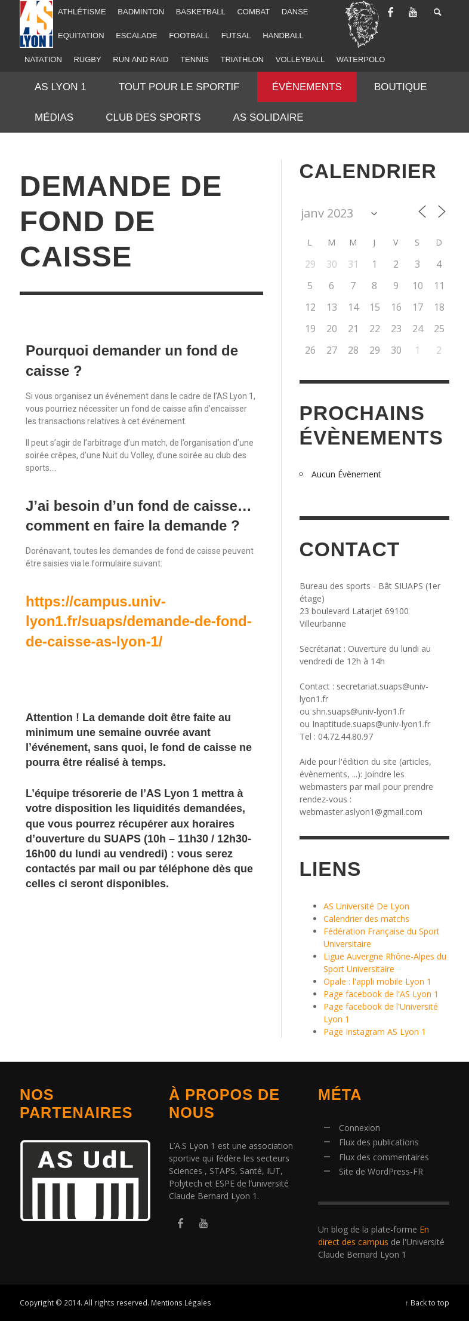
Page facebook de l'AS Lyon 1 (381, 994)
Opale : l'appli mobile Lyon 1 (377, 981)
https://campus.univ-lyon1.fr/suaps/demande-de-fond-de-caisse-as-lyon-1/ (139, 621)
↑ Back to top (427, 1302)
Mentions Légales (181, 1302)
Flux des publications (379, 1142)
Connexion (359, 1127)
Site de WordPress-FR (381, 1171)
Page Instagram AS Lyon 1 (374, 1031)
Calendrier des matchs (366, 918)
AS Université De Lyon (366, 906)
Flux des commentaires (384, 1157)
